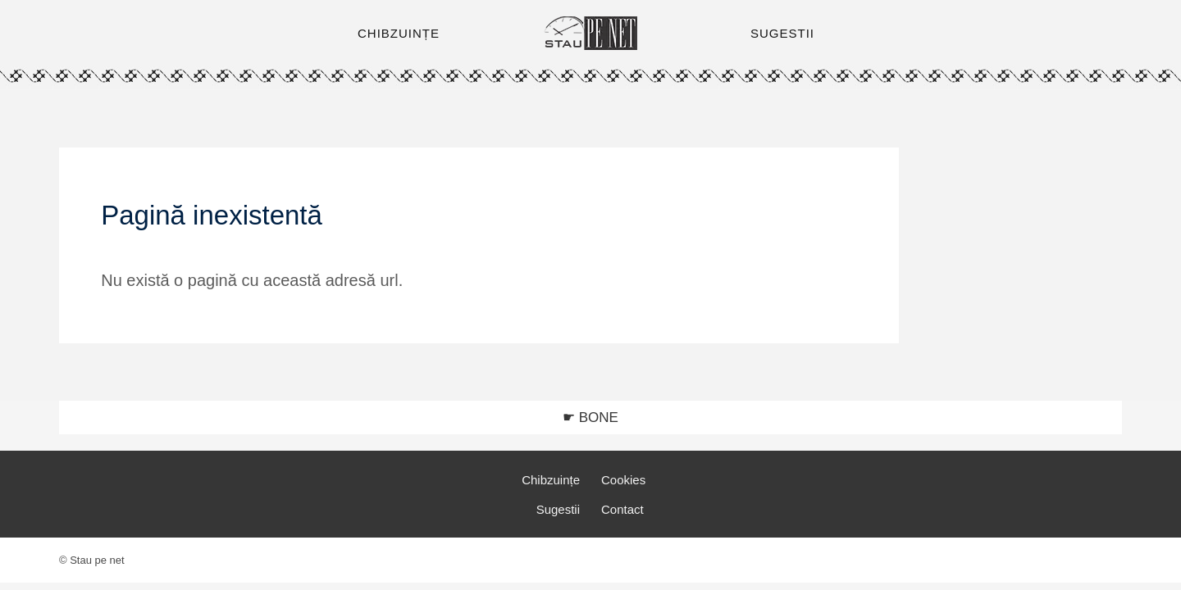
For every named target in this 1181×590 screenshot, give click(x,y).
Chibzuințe (551, 480)
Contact (622, 509)
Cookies (623, 480)
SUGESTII (782, 33)
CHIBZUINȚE (399, 33)
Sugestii (558, 509)
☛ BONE (590, 417)
